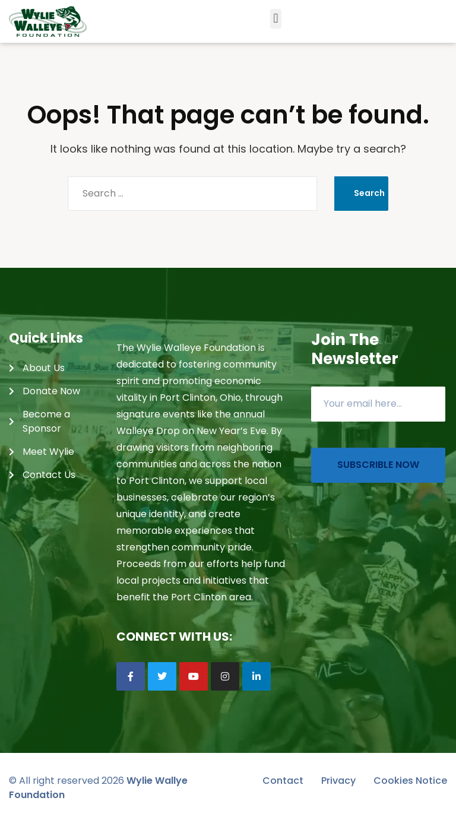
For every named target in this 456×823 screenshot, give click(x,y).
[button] (275, 19)
